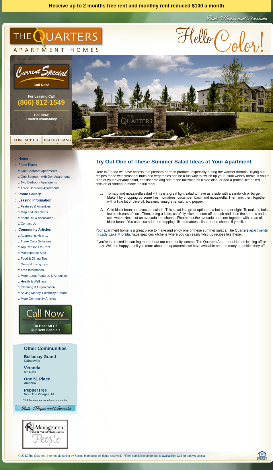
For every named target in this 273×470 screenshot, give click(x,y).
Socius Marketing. (86, 455)
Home (23, 159)
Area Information (32, 270)
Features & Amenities (36, 206)
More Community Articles (38, 298)
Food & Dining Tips (34, 258)
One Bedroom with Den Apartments (45, 176)
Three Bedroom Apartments (40, 188)
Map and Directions (34, 212)
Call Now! (41, 85)
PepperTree (35, 390)
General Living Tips (34, 264)
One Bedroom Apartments (39, 171)
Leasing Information (34, 200)
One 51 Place (37, 379)
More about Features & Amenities (44, 275)
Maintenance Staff (33, 252)
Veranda (32, 368)
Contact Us (28, 223)
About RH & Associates (37, 218)
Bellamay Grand (40, 356)
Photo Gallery (29, 194)
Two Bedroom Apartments (39, 182)
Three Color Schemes (36, 241)
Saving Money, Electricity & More (44, 293)
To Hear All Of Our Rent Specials (45, 328)
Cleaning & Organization (38, 287)
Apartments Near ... (34, 235)
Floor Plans (27, 165)
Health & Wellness (33, 281)
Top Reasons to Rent (35, 247)
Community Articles (34, 230)
